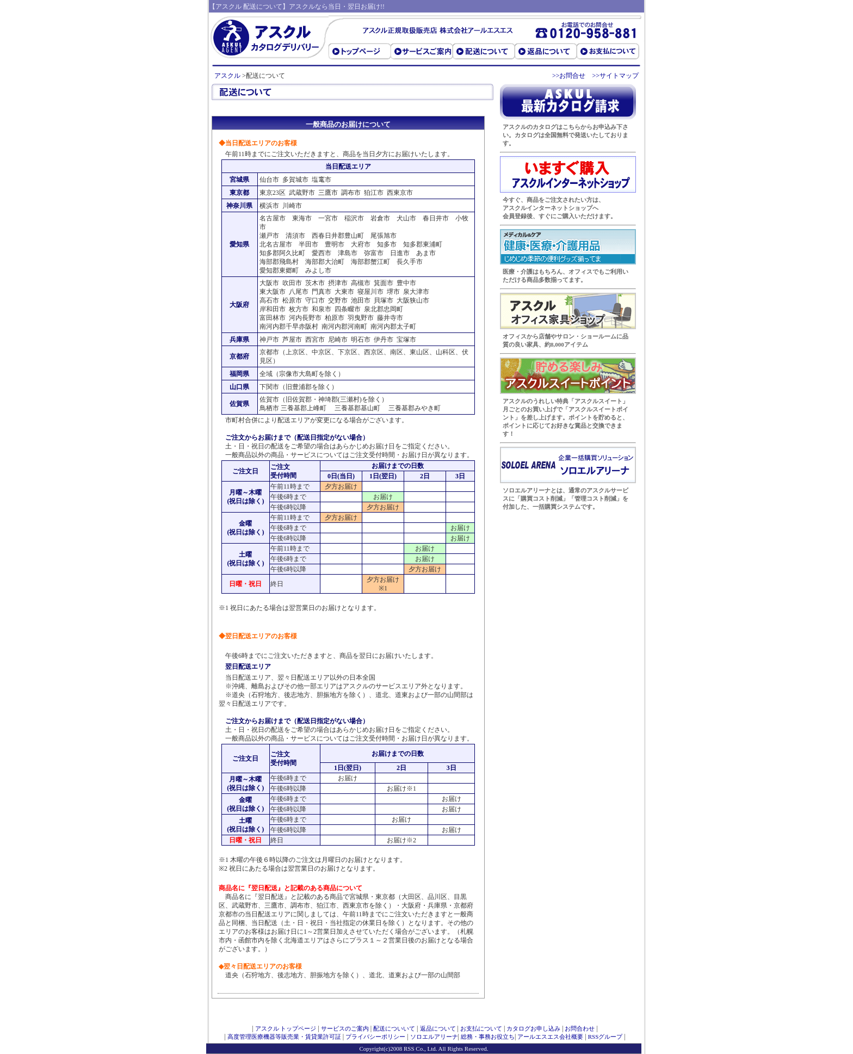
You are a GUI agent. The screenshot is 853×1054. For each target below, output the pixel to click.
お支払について (481, 1028)
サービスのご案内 (345, 1028)
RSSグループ (605, 1036)
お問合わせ (579, 1028)
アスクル (227, 75)
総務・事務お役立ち (488, 1036)
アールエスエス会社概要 (550, 1036)
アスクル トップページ (286, 1028)
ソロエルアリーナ (434, 1036)
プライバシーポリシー (375, 1036)
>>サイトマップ (615, 75)
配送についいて (394, 1028)
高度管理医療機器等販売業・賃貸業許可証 (284, 1036)
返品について (438, 1028)
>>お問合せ (569, 75)
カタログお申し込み (533, 1028)
